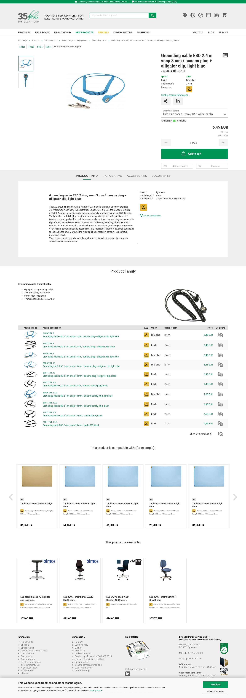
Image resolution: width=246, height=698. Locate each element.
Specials (103, 32)
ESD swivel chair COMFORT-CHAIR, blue (163, 598)
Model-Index (27, 670)
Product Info (87, 176)
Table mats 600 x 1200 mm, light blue (122, 505)
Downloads (26, 656)
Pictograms (112, 176)
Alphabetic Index (29, 667)
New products (84, 32)
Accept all (216, 684)
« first (22, 47)
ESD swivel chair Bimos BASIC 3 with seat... (78, 598)
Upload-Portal (28, 653)
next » (40, 47)
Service (223, 32)
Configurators (122, 32)
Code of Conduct (83, 653)
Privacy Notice (96, 690)
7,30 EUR (208, 394)
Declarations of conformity (34, 650)
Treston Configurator (31, 662)
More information (215, 691)
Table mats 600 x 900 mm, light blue (207, 505)
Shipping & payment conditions (90, 659)
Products (24, 32)
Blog (211, 32)
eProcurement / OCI (30, 665)
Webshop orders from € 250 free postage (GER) (156, 1)
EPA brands (42, 32)
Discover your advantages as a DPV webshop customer (102, 1)
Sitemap (25, 673)
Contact (79, 642)
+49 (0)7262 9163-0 (193, 653)
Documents (161, 176)
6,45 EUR (208, 335)
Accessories (137, 176)
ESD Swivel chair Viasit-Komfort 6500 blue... (118, 598)
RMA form (80, 650)
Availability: (166, 120)
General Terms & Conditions (88, 665)
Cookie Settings (82, 670)
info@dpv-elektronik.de (190, 658)
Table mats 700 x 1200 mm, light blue (79, 505)
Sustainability (81, 645)
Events (78, 648)
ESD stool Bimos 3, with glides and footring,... (35, 598)
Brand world (62, 32)
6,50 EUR (208, 414)
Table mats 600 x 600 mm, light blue (164, 505)
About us (197, 32)
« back (31, 47)
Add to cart (191, 153)
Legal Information (83, 667)
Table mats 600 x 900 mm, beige (36, 503)
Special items (27, 648)
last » (48, 47)
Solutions (143, 32)
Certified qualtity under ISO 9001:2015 (93, 656)
